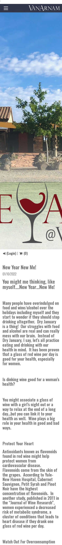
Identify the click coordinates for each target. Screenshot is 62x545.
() (23, 253)
